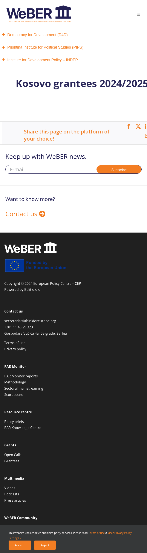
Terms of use (96, 533)
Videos (9, 488)
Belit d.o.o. (32, 289)
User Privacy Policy (120, 533)
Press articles (15, 500)
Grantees (11, 461)
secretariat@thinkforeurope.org (30, 321)
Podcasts (11, 494)
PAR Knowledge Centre (22, 427)
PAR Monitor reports (21, 376)
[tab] (73, 35)
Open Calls (12, 454)
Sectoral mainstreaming (23, 388)
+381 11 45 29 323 (18, 327)
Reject (44, 545)
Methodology (15, 382)
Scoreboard (13, 394)
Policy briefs (14, 421)
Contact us (25, 213)
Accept (20, 545)
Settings (15, 538)
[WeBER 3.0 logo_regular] (38, 7)
